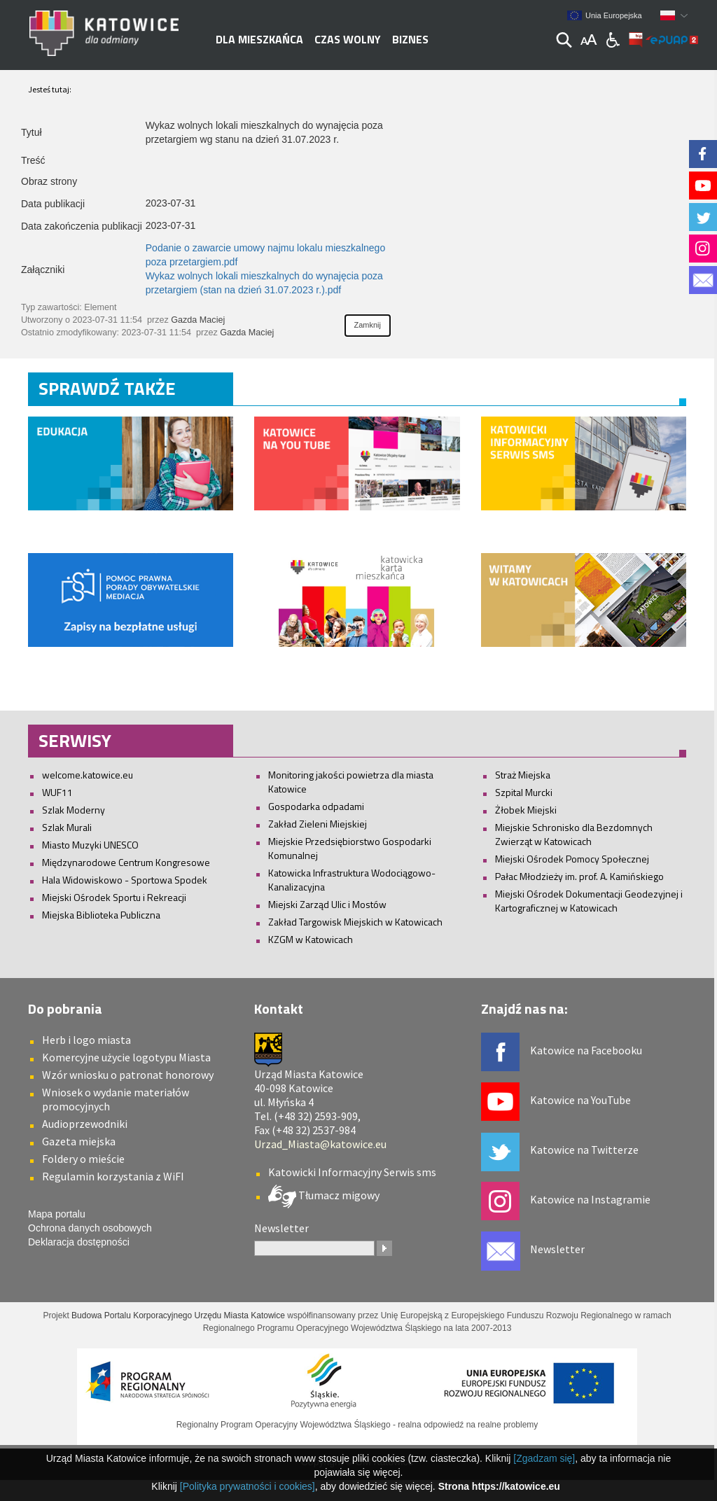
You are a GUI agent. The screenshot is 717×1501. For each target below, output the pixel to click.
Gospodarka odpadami (316, 806)
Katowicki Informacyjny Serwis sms (352, 1172)
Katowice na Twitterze (584, 1150)
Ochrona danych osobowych (90, 1228)
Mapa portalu (56, 1214)
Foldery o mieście (83, 1159)
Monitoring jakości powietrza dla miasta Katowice (350, 781)
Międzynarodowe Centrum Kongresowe (126, 862)
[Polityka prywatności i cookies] (247, 1486)
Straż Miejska (522, 774)
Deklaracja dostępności (79, 1242)
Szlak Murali (67, 827)
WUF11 (57, 792)
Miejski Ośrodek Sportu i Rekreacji (114, 897)
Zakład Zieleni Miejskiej (317, 823)
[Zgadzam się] (544, 1458)
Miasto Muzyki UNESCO (90, 844)
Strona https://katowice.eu (499, 1486)
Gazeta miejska (79, 1141)
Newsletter (557, 1249)
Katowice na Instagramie (590, 1199)
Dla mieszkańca (259, 39)
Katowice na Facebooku (586, 1050)
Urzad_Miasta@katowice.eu (320, 1144)
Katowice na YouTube (580, 1100)
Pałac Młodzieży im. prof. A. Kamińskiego (579, 876)
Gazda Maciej (198, 320)
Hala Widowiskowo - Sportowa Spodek (124, 879)
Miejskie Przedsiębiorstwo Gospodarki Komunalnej (349, 848)
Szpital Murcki (523, 792)
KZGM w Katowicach (310, 939)
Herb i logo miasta (86, 1040)
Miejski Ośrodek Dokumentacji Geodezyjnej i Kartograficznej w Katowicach (589, 900)
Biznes (410, 39)
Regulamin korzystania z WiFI (113, 1176)
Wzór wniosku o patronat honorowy (128, 1075)
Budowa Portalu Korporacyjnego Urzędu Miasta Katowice (178, 1315)
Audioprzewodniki (84, 1124)
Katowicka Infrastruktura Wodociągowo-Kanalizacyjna (352, 879)
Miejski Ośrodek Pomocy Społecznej (572, 858)
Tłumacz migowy (338, 1195)
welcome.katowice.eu (87, 774)
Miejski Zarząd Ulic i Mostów (327, 904)
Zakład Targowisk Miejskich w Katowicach (355, 921)
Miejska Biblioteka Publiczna (101, 914)
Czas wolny (347, 39)
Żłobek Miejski (526, 809)
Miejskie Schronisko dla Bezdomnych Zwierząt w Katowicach (574, 834)
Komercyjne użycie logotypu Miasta (126, 1057)
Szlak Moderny (73, 809)
